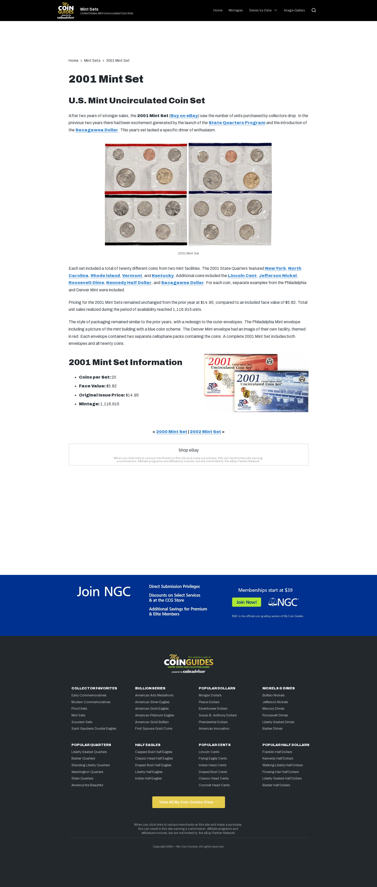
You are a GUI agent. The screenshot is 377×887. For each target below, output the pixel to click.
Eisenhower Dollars (213, 708)
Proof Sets (79, 708)
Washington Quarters (87, 772)
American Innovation (214, 728)
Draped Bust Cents (213, 772)
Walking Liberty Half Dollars (282, 765)
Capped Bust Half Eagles (154, 752)
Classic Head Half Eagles (154, 758)
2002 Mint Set (205, 431)
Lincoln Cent (242, 275)
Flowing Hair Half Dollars (280, 772)
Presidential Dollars (213, 722)
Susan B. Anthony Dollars (218, 715)
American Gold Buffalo (152, 722)
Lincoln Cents (209, 752)
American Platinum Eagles (154, 715)
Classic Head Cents (214, 778)
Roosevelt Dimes (275, 715)
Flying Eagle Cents (213, 758)
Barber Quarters (83, 758)
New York (275, 268)
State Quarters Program (237, 122)
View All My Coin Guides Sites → (188, 802)
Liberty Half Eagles (149, 772)
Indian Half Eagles (148, 778)
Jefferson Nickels (275, 702)
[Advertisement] (189, 42)
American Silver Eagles (152, 702)
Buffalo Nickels (273, 695)
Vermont (132, 275)
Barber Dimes (272, 728)
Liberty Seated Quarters (89, 752)
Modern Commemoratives (91, 702)
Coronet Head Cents (214, 785)
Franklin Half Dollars (277, 752)
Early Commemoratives (89, 695)
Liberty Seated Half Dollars (282, 778)
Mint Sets (89, 9)
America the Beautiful (87, 785)
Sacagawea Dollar (96, 130)
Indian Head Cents (213, 765)
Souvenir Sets (81, 722)
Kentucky (163, 275)
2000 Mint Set (171, 431)
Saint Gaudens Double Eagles (93, 728)
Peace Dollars (209, 702)
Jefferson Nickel (278, 275)
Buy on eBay (184, 115)
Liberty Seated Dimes (278, 722)
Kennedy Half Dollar (128, 282)
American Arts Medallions (154, 695)
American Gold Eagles (152, 708)
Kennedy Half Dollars (277, 758)
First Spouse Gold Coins (154, 728)
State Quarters (82, 778)
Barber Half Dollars (276, 785)
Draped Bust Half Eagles (153, 765)
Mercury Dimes (273, 708)
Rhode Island (105, 275)
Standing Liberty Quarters (90, 765)
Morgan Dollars (210, 695)
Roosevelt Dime (86, 282)
